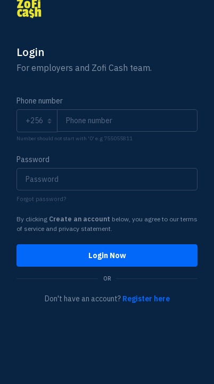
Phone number (40, 101)
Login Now (107, 255)
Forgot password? (41, 199)
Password (33, 159)
